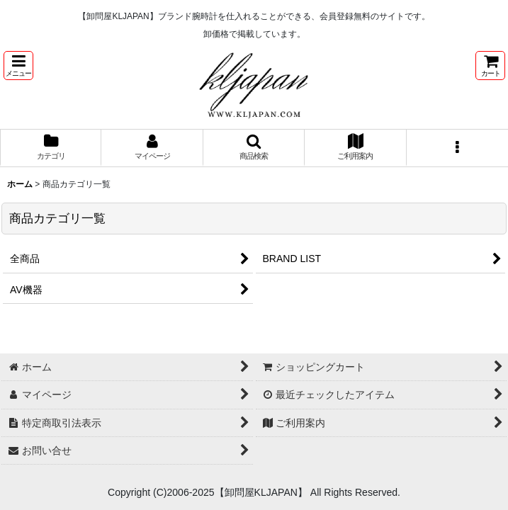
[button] (18, 65)
